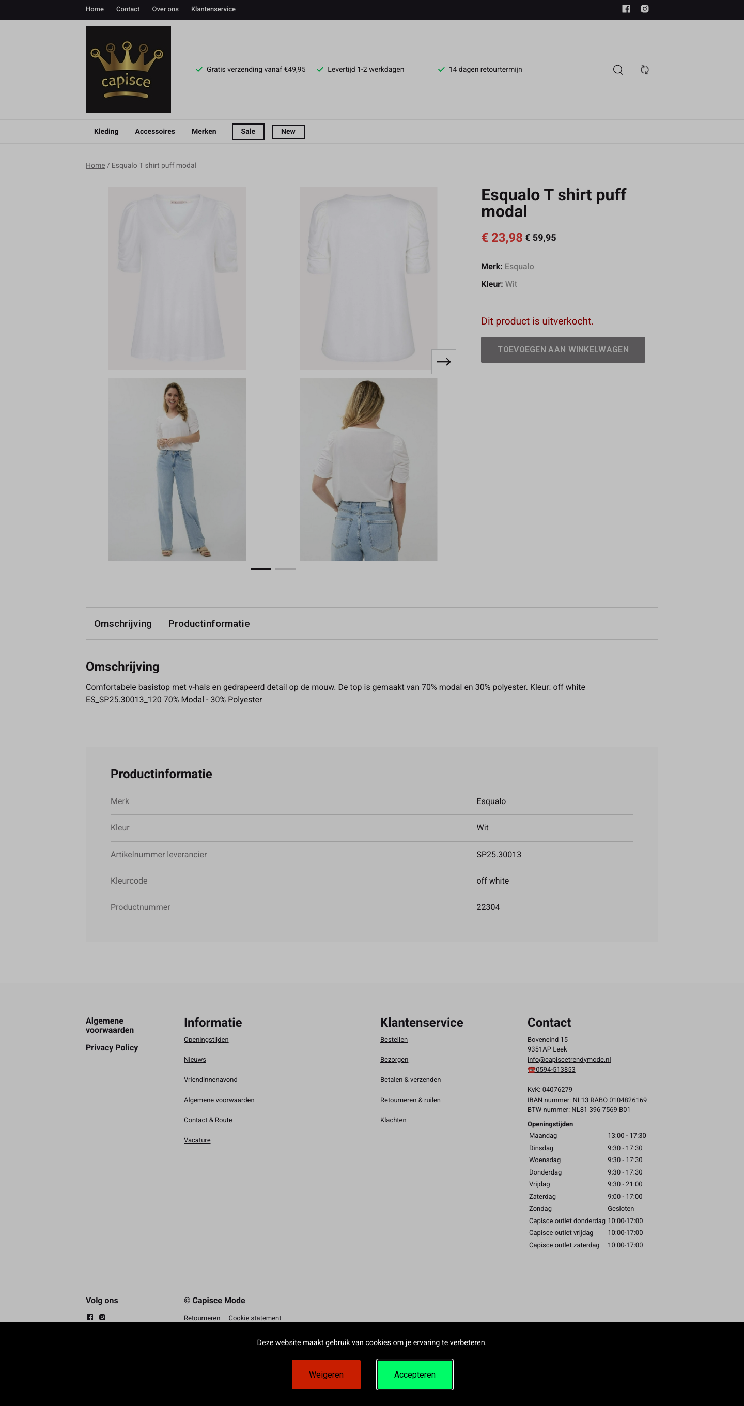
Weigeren (326, 1375)
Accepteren (415, 1375)
